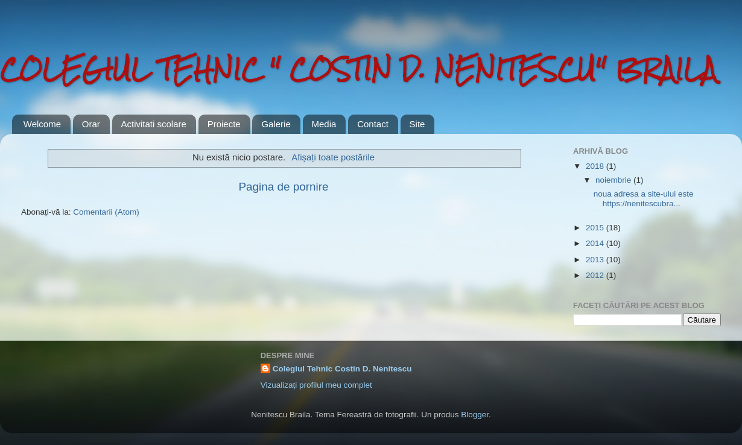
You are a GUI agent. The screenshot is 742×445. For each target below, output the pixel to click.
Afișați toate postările (333, 157)
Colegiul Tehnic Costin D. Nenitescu (342, 368)
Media (324, 124)
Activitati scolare (153, 124)
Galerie (275, 124)
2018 (596, 166)
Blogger (475, 414)
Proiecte (224, 124)
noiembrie (614, 180)
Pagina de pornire (283, 186)
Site (417, 124)
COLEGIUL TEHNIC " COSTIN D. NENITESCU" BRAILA (358, 69)
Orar (91, 124)
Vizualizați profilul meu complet (316, 385)
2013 (596, 259)
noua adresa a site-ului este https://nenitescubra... (644, 198)
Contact (372, 124)
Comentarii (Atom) (106, 211)
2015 (596, 227)
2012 (596, 275)
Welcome (42, 124)
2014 (596, 243)
